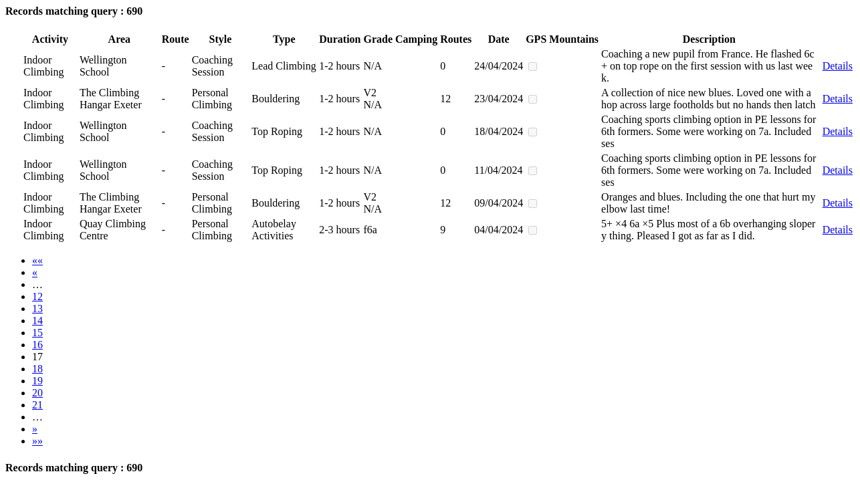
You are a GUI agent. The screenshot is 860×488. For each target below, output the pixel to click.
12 (37, 296)
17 (37, 356)
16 (37, 344)
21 (37, 404)
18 (37, 368)
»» (37, 441)
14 (37, 320)
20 (37, 392)
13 (37, 308)
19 (37, 380)
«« (37, 260)
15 (37, 332)
